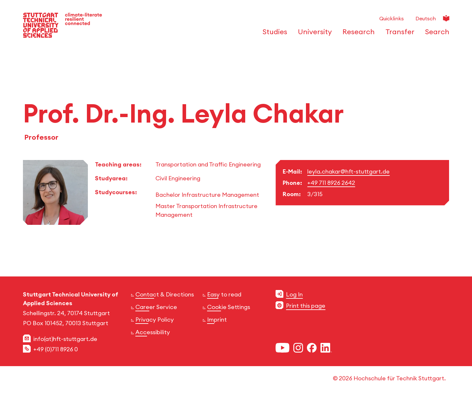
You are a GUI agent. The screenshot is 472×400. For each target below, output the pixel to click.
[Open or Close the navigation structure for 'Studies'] (273, 34)
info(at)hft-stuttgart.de (65, 339)
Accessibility (152, 332)
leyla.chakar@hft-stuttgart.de (348, 171)
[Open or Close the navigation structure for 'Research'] (357, 34)
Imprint (217, 319)
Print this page (305, 305)
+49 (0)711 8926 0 (55, 349)
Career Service (156, 307)
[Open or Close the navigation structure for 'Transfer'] (398, 34)
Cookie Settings (228, 307)
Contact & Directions (164, 294)
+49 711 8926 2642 (331, 182)
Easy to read (224, 294)
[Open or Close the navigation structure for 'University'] (313, 34)
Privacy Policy (154, 319)
